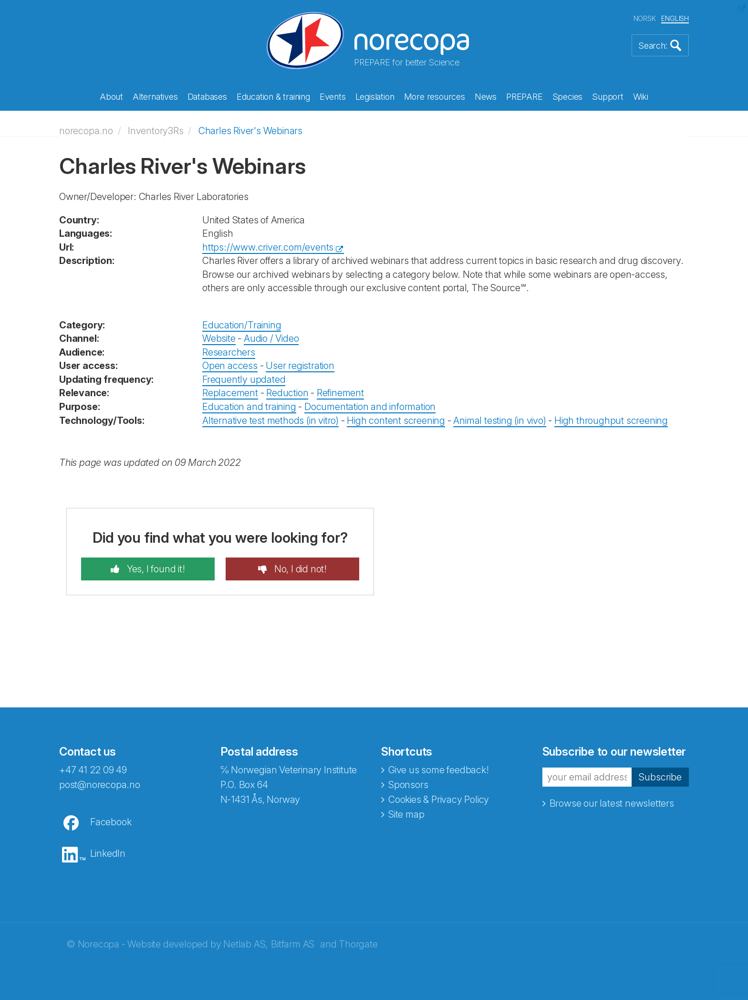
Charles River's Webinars (250, 131)
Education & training (273, 97)
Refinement (340, 393)
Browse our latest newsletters (612, 803)
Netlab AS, (245, 944)
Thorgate (358, 944)
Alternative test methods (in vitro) (270, 420)
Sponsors (408, 784)
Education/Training (241, 325)
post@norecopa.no (99, 784)
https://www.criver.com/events (267, 247)
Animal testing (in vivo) (499, 420)
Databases (207, 97)
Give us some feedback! (438, 770)
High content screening (396, 420)
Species (567, 97)
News (486, 97)
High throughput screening (611, 420)
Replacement (230, 393)
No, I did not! (299, 569)
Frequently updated (243, 379)
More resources (434, 97)
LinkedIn (107, 853)
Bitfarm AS (292, 944)
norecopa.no (86, 131)
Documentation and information (370, 406)
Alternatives (155, 97)
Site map (406, 814)
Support (607, 97)
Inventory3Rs (156, 131)
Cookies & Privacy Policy (438, 799)
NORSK (645, 18)
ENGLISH (675, 18)
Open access (230, 365)
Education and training (249, 406)
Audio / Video (271, 338)
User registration (300, 365)
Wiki (640, 97)
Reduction (287, 393)
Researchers (228, 352)
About (111, 97)
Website (219, 338)
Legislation (375, 97)
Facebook (110, 822)
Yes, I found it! (155, 569)
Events (333, 97)
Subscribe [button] (660, 777)
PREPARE (524, 97)
